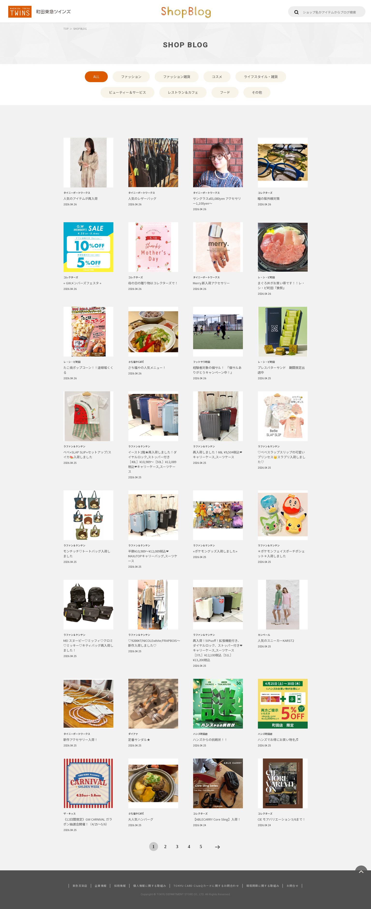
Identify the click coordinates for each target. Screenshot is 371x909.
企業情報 (101, 886)
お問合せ (293, 886)
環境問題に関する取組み (262, 886)
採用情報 (120, 886)
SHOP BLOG (80, 28)
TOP (66, 28)
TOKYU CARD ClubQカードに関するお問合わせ (206, 886)
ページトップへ (361, 872)
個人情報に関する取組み (149, 886)
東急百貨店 (80, 886)
